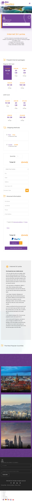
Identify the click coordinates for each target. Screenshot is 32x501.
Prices (4, 492)
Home (4, 491)
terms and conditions (18, 222)
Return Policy (17, 485)
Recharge (5, 496)
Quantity (12, 156)
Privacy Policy (4, 485)
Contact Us (5, 498)
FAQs (4, 494)
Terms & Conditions (11, 485)
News (4, 495)
